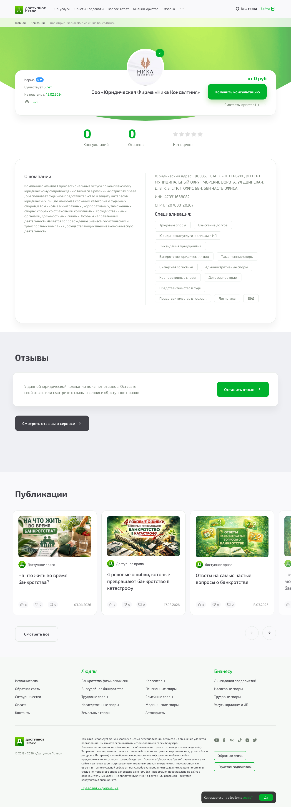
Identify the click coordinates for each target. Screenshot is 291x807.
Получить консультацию (237, 91)
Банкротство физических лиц (104, 681)
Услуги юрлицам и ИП (231, 704)
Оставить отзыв (243, 389)
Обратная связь (27, 689)
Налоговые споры (228, 689)
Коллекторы (155, 681)
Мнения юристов (145, 9)
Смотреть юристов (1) (245, 104)
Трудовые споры (94, 697)
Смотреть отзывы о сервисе (52, 423)
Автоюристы (156, 712)
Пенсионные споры (161, 689)
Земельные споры (95, 712)
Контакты (22, 712)
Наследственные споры (100, 704)
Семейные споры (159, 697)
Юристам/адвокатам (234, 767)
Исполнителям (26, 681)
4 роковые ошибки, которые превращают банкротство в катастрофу (138, 581)
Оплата (20, 704)
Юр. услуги (62, 9)
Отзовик (169, 9)
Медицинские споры (162, 704)
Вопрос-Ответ (118, 9)
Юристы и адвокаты (89, 9)
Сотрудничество (28, 697)
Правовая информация (99, 788)
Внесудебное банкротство (102, 689)
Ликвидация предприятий (235, 681)
